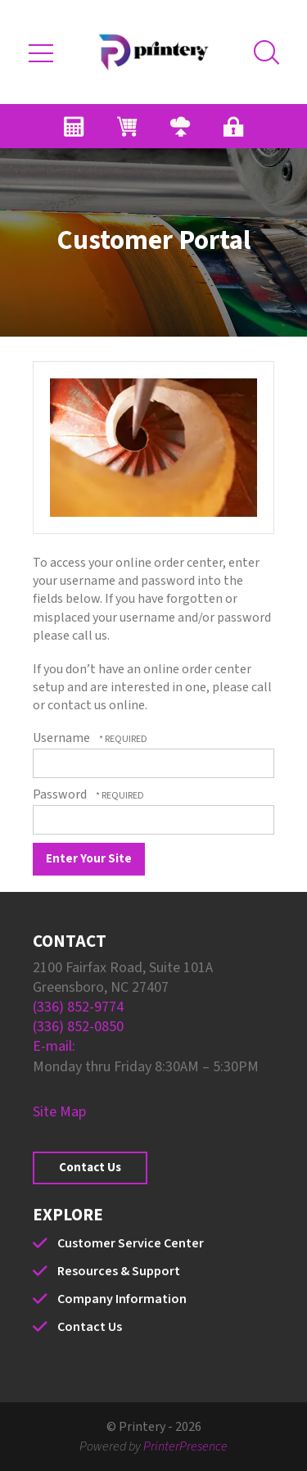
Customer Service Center (130, 1243)
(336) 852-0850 (78, 1026)
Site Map (59, 1112)
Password (60, 794)
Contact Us (90, 1167)
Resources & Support (118, 1271)
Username (61, 738)
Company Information (122, 1299)
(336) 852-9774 (78, 1007)
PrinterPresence (185, 1446)
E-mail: (54, 1046)
